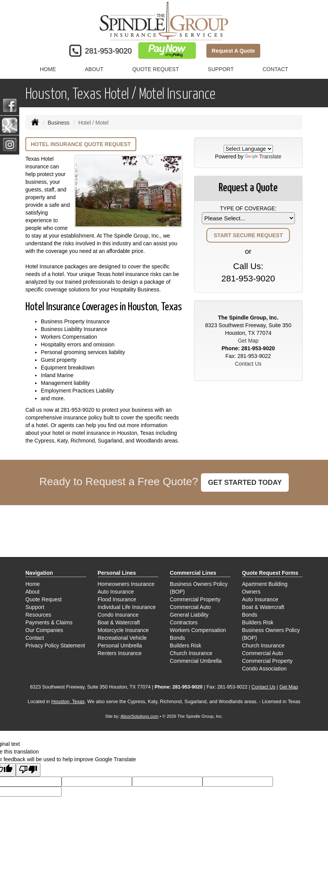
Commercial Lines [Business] (193, 573)
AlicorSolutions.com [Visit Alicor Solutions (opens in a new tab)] (139, 716)
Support (34, 607)
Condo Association (264, 668)
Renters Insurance (120, 653)
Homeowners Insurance (126, 584)
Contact (275, 69)
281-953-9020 (108, 51)
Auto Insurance (116, 592)
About (94, 69)
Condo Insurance (118, 615)
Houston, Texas (68, 701)
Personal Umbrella (120, 645)
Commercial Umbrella (196, 661)
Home (48, 69)
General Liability (189, 615)
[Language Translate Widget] (248, 149)
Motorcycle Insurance (123, 630)
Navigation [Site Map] (39, 573)
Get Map (248, 341)
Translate (263, 156)
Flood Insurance (117, 599)
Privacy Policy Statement (55, 645)
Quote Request (43, 599)
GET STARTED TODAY (245, 482)
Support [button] (221, 69)
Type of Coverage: (248, 208)
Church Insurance (191, 653)
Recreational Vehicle (122, 638)
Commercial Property (195, 599)
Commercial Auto (190, 607)
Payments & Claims (48, 622)
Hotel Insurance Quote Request (81, 144)
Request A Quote (233, 51)
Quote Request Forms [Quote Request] (270, 573)
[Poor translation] (28, 770)
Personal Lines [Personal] (117, 573)
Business (59, 123)
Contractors (183, 622)
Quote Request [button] (155, 69)
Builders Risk (185, 645)
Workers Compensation (198, 630)
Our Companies (44, 630)
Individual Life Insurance (127, 607)
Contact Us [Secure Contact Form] (248, 364)
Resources (38, 615)
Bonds (177, 638)
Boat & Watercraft (119, 622)
